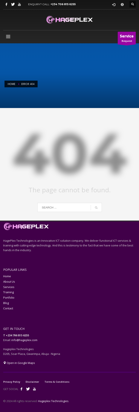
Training (8, 292)
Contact (8, 308)
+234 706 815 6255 (63, 4)
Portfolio (8, 297)
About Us (9, 282)
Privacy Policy (11, 381)
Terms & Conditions (56, 381)
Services (8, 287)
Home (7, 276)
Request (127, 39)
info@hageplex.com (24, 340)
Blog (6, 303)
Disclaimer (32, 381)
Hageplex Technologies (53, 401)
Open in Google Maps (19, 363)
